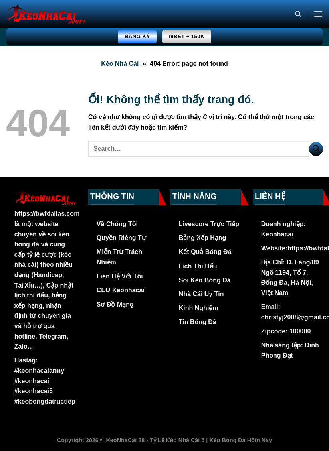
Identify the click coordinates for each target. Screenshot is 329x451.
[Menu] (318, 14)
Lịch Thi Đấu (198, 266)
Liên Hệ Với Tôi (120, 276)
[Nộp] (316, 149)
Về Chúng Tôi (117, 224)
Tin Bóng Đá (197, 322)
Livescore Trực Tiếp (209, 224)
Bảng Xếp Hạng (202, 237)
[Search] (298, 14)
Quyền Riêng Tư (121, 237)
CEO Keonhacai (121, 290)
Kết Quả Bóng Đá (205, 251)
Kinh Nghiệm (198, 308)
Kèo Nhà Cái (120, 63)
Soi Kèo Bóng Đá (205, 280)
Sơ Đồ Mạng (115, 304)
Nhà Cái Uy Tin (201, 294)
